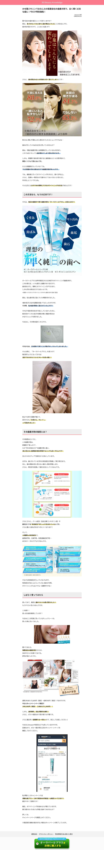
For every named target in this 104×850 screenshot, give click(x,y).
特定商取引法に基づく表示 (64, 834)
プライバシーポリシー (46, 834)
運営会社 (34, 834)
